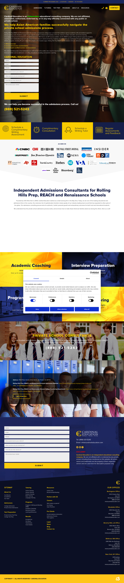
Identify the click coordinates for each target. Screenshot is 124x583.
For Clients (50, 511)
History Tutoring (30, 492)
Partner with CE (52, 497)
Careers (49, 500)
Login (49, 522)
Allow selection (62, 309)
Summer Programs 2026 (50, 2)
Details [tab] (62, 278)
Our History (50, 505)
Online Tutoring (30, 490)
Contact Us (51, 529)
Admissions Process (52, 516)
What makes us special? (53, 503)
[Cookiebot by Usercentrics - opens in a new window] (91, 273)
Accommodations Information (54, 514)
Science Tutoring (30, 494)
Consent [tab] (36, 278)
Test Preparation (10, 512)
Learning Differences (31, 512)
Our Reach (28, 521)
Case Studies (29, 524)
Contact (114, 8)
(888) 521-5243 (85, 440)
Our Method (7, 497)
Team (106, 8)
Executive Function (30, 510)
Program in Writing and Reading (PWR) (34, 506)
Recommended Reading (53, 492)
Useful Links (50, 490)
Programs (29, 502)
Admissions (8, 503)
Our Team (6, 498)
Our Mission (7, 495)
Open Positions (51, 507)
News (49, 524)
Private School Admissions (11, 507)
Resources (50, 488)
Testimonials (29, 523)
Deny (37, 309)
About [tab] (88, 278)
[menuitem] (38, 8)
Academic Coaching (31, 508)
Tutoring (28, 488)
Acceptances (29, 519)
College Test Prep (9, 517)
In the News (78, 2)
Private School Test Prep (10, 515)
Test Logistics (50, 518)
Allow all (86, 309)
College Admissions (9, 506)
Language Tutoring (30, 497)
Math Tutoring (29, 496)
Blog (48, 527)
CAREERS (70, 2)
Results (28, 516)
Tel (103, 8)
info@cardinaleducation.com (92, 443)
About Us (7, 492)
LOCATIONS (63, 2)
